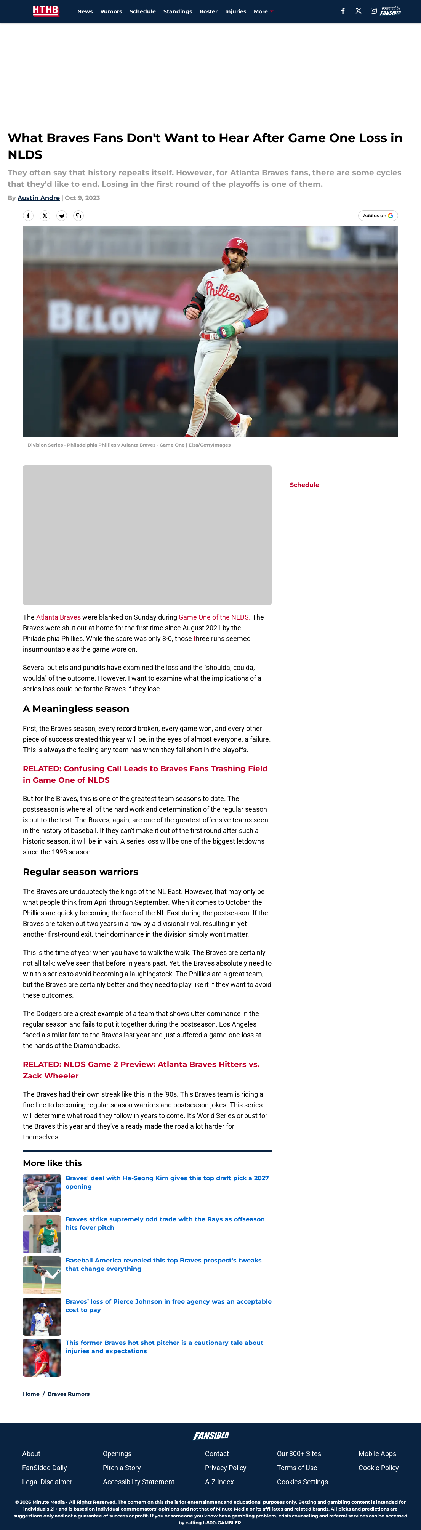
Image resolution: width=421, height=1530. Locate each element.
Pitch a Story (122, 1468)
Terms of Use (297, 1468)
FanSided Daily (44, 1468)
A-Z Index (219, 1482)
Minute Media (48, 1502)
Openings (117, 1454)
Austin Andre (39, 198)
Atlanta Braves (59, 617)
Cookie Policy (379, 1468)
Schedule (143, 11)
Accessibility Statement (138, 1482)
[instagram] (374, 11)
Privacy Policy (226, 1468)
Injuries (235, 11)
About (31, 1454)
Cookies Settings (302, 1482)
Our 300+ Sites (299, 1454)
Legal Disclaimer (47, 1482)
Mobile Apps (377, 1454)
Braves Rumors (69, 1394)
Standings (177, 11)
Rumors (111, 11)
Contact (217, 1454)
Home (31, 1394)
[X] (358, 11)
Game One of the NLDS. (215, 617)
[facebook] (343, 11)
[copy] (78, 215)
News (85, 11)
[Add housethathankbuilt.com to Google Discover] (378, 215)
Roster (209, 11)
